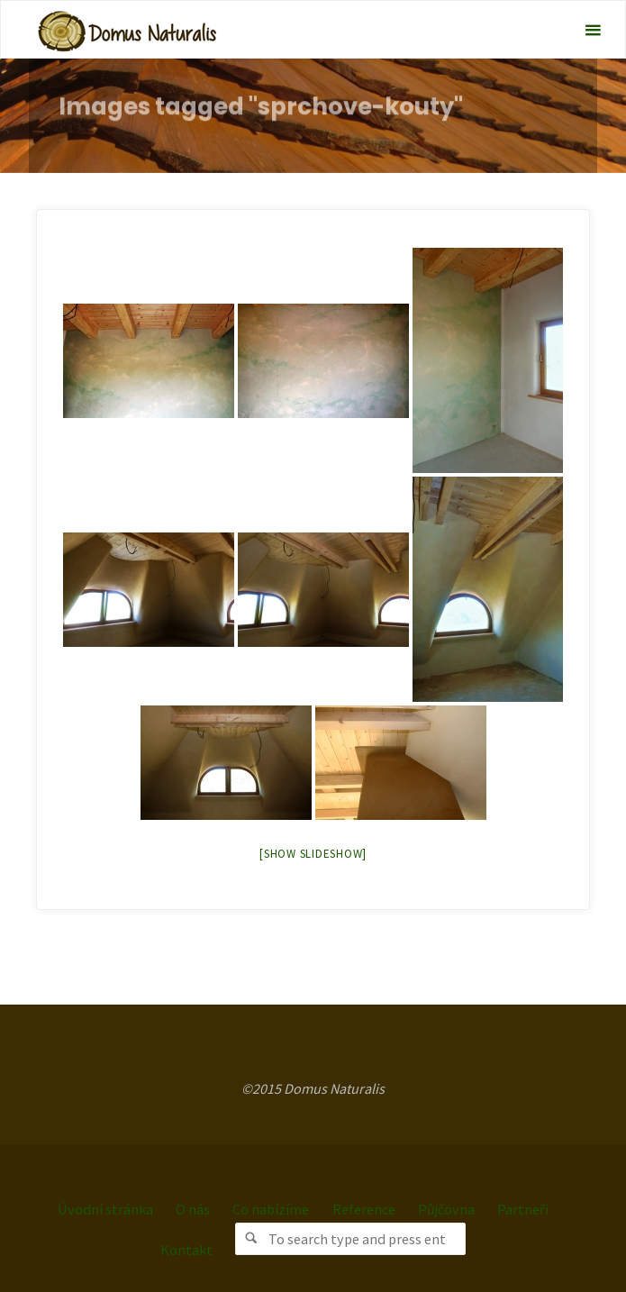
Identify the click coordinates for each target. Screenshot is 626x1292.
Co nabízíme (270, 1209)
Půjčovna (446, 1209)
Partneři (523, 1209)
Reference (363, 1209)
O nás (193, 1209)
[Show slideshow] (313, 853)
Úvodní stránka (105, 1209)
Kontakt (186, 1250)
